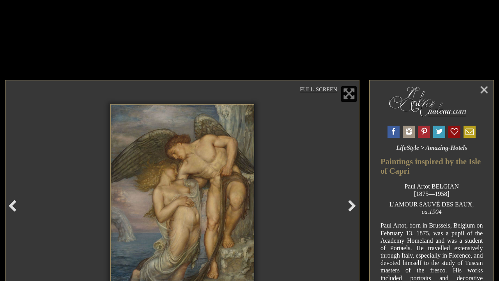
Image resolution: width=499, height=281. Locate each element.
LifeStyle (407, 147)
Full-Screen (318, 89)
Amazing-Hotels (446, 147)
